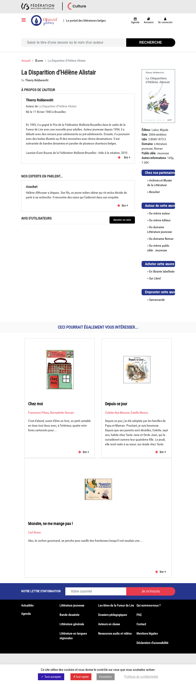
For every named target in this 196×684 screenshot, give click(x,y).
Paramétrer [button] (105, 676)
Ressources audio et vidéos (115, 633)
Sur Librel (155, 278)
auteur (166, 213)
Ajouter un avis (122, 219)
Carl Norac (34, 532)
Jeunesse (161, 250)
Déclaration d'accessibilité (152, 643)
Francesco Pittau (38, 412)
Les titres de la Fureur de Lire (116, 605)
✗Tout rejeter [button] (81, 676)
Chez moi (35, 403)
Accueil (25, 60)
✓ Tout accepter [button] (51, 676)
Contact (141, 624)
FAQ (138, 615)
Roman (169, 238)
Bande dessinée (69, 615)
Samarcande (157, 299)
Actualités (27, 605)
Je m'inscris (150, 591)
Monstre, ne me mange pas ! (50, 523)
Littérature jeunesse (159, 232)
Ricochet (154, 192)
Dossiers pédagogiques (112, 615)
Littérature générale (72, 624)
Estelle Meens (139, 412)
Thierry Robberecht (36, 80)
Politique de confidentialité (141, 677)
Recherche (150, 42)
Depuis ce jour (116, 403)
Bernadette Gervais (62, 412)
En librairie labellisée (162, 271)
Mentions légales (147, 633)
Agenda (26, 613)
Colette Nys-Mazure (117, 412)
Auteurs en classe (109, 624)
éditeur (166, 220)
